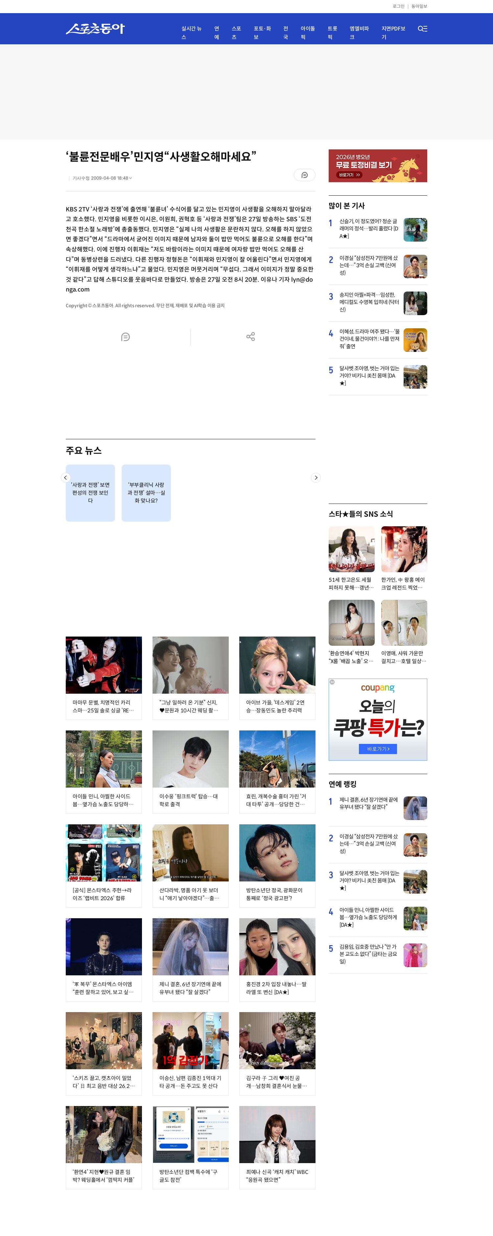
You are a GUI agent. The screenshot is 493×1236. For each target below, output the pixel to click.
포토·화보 (262, 33)
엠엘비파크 (359, 33)
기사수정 (104, 180)
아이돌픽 (308, 33)
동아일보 (419, 6)
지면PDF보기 (394, 33)
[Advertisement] (246, 92)
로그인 (399, 6)
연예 (216, 33)
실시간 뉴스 (191, 33)
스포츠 (236, 33)
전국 (285, 33)
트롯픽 (332, 33)
